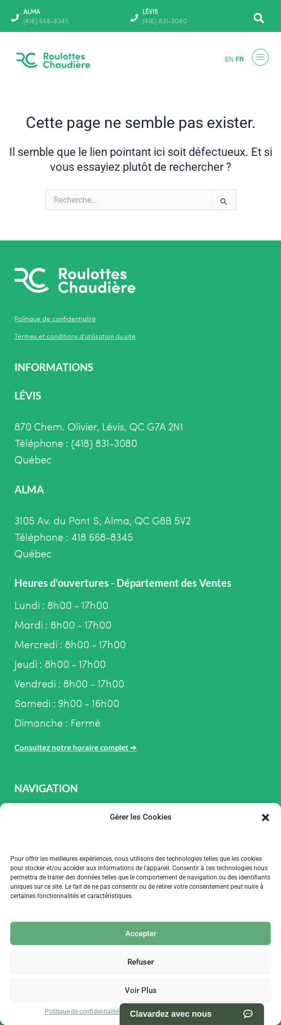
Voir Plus (141, 990)
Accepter (140, 933)
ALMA (31, 12)
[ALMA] (15, 18)
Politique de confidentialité (82, 1011)
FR (240, 59)
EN (229, 59)
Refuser (140, 962)
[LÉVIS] (134, 18)
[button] (265, 817)
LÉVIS (150, 12)
